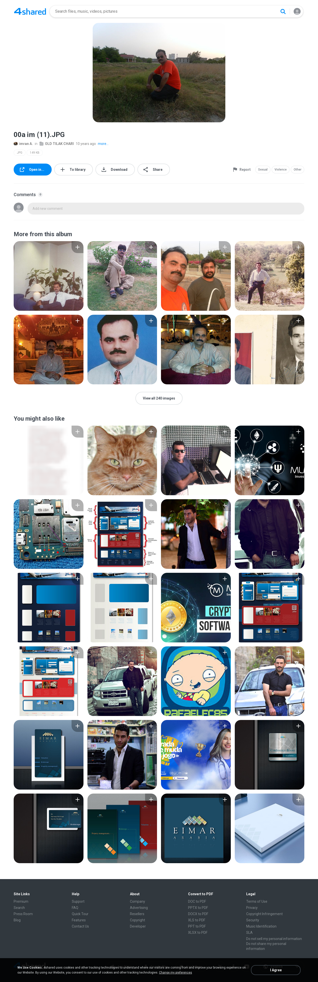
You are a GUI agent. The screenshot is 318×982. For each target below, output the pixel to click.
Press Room (23, 914)
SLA (249, 933)
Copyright (137, 920)
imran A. (23, 144)
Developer (138, 926)
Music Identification (261, 926)
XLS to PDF (196, 920)
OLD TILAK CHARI (57, 144)
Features (79, 920)
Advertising (139, 908)
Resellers (137, 914)
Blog (17, 920)
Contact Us (80, 926)
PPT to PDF (197, 926)
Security (252, 920)
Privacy (252, 908)
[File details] (48, 276)
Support (78, 901)
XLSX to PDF (197, 933)
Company (137, 901)
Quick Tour (80, 914)
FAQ (75, 908)
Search (19, 908)
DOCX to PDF (198, 914)
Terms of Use (256, 901)
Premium (21, 901)
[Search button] (283, 11)
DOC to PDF (197, 901)
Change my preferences (175, 972)
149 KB (35, 152)
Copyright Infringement (264, 914)
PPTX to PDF (198, 908)
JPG (19, 152)
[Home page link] (30, 11)
